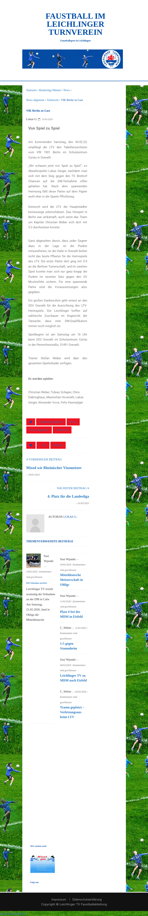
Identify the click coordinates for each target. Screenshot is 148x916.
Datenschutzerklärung (87, 899)
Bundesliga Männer (51, 421)
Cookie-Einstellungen (13, 913)
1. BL (43, 445)
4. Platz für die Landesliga (68, 496)
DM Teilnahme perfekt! (36, 583)
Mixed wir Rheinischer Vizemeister (54, 468)
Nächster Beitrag (73, 488)
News (73, 421)
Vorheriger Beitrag (44, 459)
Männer (58, 445)
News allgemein (39, 429)
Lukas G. (70, 516)
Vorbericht (62, 429)
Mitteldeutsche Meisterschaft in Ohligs (71, 579)
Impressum (58, 899)
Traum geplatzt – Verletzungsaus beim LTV (72, 712)
